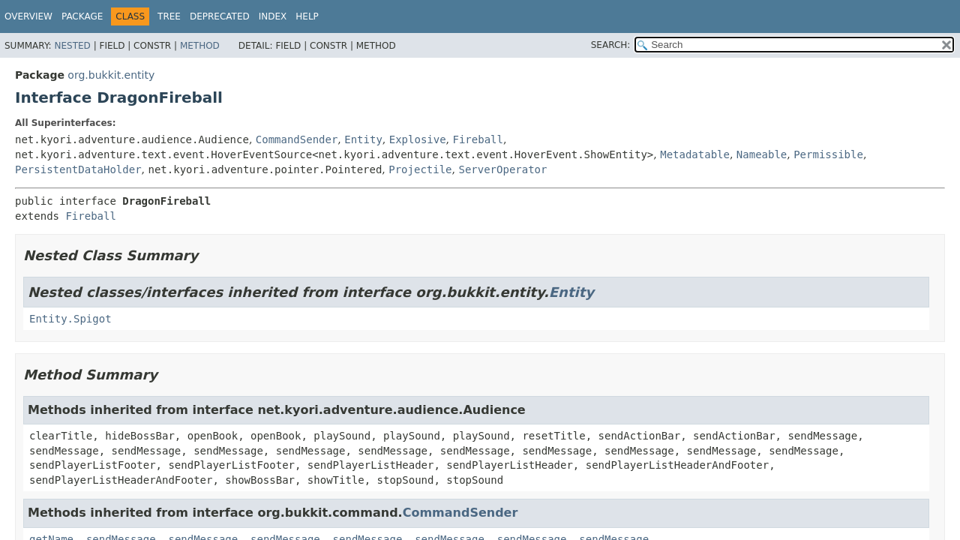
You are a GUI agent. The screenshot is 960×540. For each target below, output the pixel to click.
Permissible (828, 154)
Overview (28, 16)
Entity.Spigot (70, 319)
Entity (363, 140)
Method (200, 45)
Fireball (478, 140)
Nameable (761, 154)
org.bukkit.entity (111, 75)
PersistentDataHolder (78, 170)
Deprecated (220, 16)
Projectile (420, 170)
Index (273, 16)
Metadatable (695, 154)
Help (307, 16)
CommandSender (297, 140)
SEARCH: (611, 45)
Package (82, 16)
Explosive (417, 140)
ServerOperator (502, 170)
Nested (72, 45)
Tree (169, 16)
